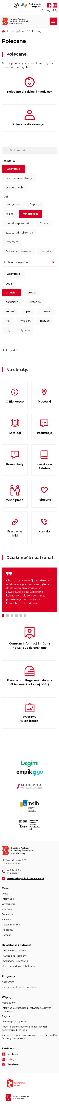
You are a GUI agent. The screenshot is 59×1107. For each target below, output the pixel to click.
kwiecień (25, 320)
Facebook (49, 5)
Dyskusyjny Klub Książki (15, 961)
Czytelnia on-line (11, 924)
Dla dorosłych (14, 187)
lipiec (28, 311)
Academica (8, 982)
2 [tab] (7, 615)
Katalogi (6, 919)
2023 (9, 283)
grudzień (11, 292)
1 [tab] (3, 615)
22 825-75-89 (14, 869)
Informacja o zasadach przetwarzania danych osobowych (26, 1010)
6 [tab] (25, 615)
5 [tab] (21, 615)
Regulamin (8, 1016)
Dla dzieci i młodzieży (19, 178)
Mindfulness (31, 213)
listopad (32, 292)
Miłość (9, 213)
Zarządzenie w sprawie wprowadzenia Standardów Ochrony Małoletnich (29, 1037)
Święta (44, 223)
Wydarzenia (8, 904)
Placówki (7, 909)
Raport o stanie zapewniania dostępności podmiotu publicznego (24, 1028)
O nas (5, 893)
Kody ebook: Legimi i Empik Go (19, 987)
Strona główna (16, 31)
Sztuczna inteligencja (19, 232)
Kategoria (8, 160)
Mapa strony (9, 1002)
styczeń (25, 330)
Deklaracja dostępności (35, 5)
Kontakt (6, 935)
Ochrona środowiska (18, 251)
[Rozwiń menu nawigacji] (53, 21)
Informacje (8, 898)
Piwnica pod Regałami (14, 955)
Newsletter (13, 1064)
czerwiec (46, 311)
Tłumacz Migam (24, 5)
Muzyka (46, 251)
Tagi (5, 196)
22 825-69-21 (13, 873)
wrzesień (35, 302)
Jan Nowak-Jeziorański (14, 950)
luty (8, 330)
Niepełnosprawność (18, 223)
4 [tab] (16, 615)
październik (13, 302)
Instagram (55, 5)
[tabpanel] (29, 590)
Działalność (8, 914)
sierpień (10, 311)
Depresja (35, 204)
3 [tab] (12, 615)
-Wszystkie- (13, 168)
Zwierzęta (12, 242)
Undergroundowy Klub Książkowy (20, 966)
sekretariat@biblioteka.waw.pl (25, 878)
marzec (45, 320)
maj (8, 320)
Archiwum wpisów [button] (16, 262)
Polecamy (7, 929)
